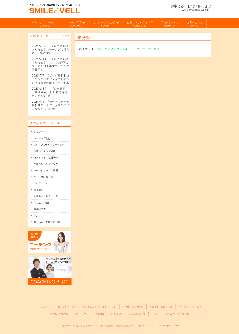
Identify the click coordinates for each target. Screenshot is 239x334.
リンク (37, 215)
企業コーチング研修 (44, 151)
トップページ (41, 131)
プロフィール (41, 183)
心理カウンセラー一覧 (46, 196)
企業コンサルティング (46, 164)
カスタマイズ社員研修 (46, 157)
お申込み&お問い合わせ (177, 313)
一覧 (67, 35)
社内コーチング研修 (132, 307)
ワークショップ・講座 (46, 170)
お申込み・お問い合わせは (191, 6)
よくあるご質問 (42, 202)
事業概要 (38, 189)
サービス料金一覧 (43, 177)
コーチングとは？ (43, 138)
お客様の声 (40, 209)
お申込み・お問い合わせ (47, 222)
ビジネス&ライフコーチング (49, 144)
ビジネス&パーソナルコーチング (99, 307)
